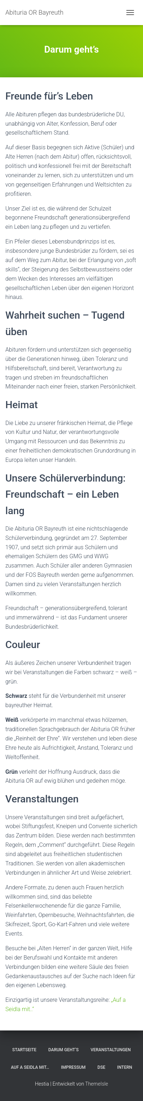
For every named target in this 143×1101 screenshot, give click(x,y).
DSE (101, 1067)
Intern (124, 1067)
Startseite (24, 1049)
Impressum (73, 1067)
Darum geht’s (63, 1049)
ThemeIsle (96, 1084)
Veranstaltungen (111, 1049)
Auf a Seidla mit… (30, 1067)
